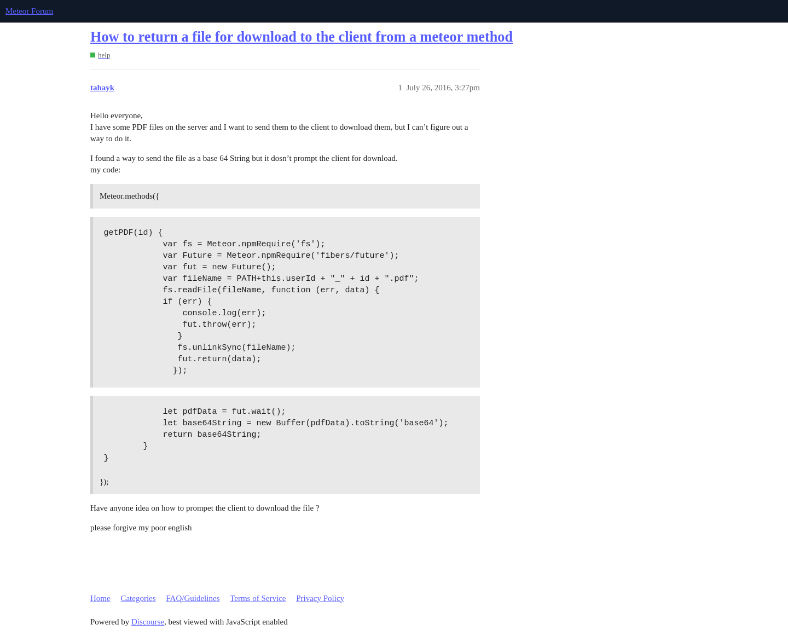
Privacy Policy (320, 598)
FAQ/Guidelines (192, 598)
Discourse (147, 621)
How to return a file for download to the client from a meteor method (301, 37)
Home (100, 598)
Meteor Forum (29, 11)
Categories (137, 598)
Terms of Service (258, 598)
